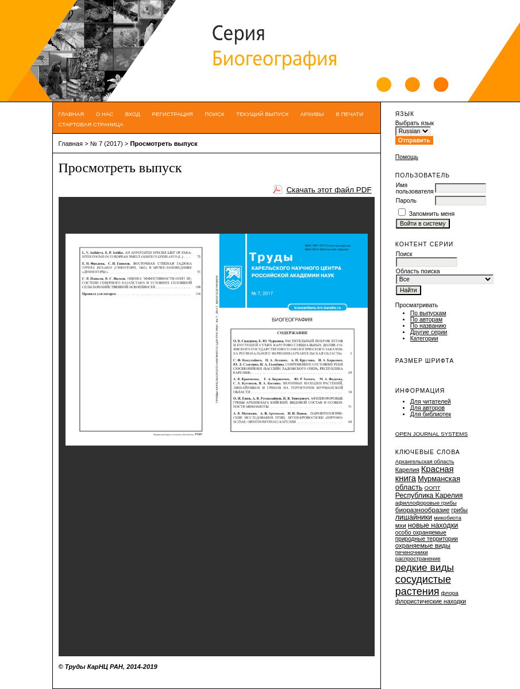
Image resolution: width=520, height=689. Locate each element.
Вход (132, 114)
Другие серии (429, 332)
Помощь (406, 157)
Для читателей (430, 401)
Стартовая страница (91, 124)
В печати (349, 114)
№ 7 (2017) (106, 143)
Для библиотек (430, 414)
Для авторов (427, 408)
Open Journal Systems (431, 434)
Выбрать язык (414, 123)
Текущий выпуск (262, 114)
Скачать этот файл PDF (328, 189)
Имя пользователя (415, 188)
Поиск (214, 114)
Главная (71, 114)
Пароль (406, 201)
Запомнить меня (432, 214)
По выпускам (428, 313)
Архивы (312, 114)
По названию (428, 326)
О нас (105, 114)
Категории (424, 338)
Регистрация (172, 114)
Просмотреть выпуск (163, 143)
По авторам (426, 319)
